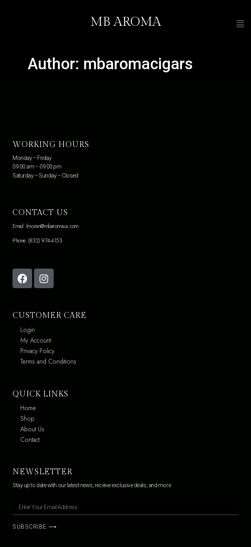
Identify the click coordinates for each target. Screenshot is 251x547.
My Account (35, 340)
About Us (32, 429)
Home (28, 408)
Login (27, 329)
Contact (30, 439)
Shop (27, 418)
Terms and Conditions (48, 361)
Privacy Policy (37, 350)
